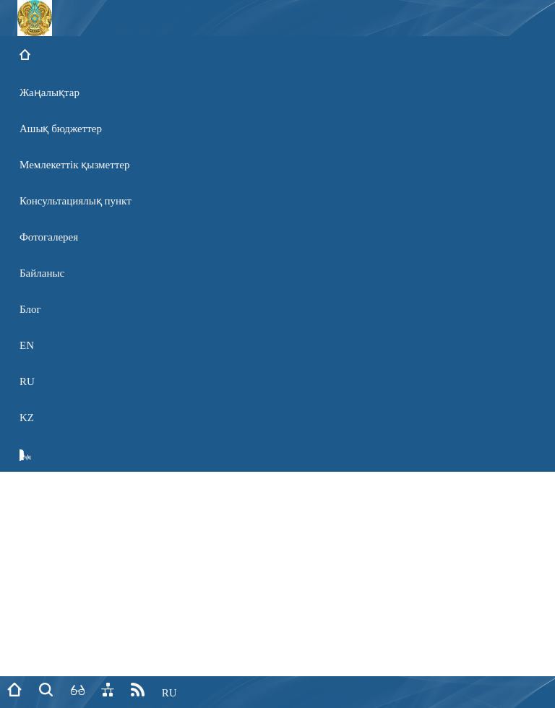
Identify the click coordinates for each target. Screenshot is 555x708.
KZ (27, 417)
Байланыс (42, 273)
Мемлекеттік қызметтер (75, 164)
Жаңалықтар (49, 92)
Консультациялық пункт (76, 201)
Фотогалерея (49, 237)
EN (27, 345)
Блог (30, 309)
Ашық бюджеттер (61, 128)
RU (27, 381)
